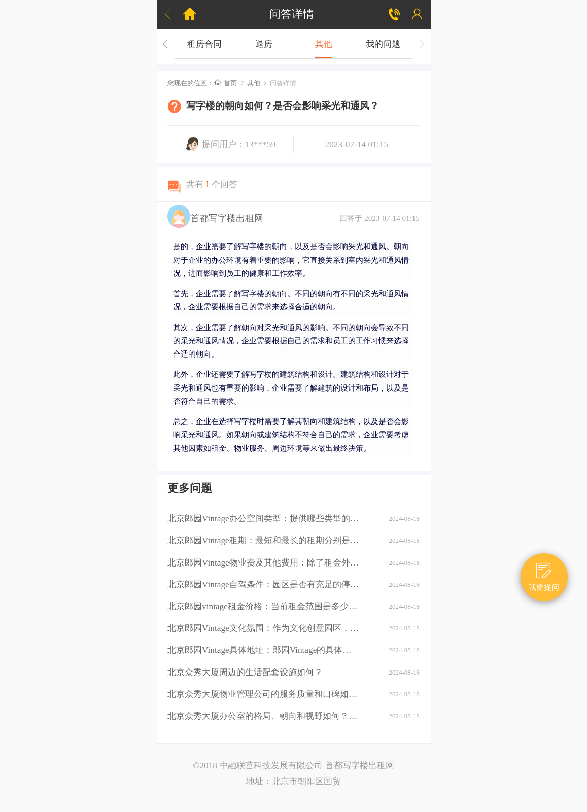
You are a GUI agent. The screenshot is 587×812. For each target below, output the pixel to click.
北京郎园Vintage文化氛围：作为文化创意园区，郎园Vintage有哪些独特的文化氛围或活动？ (263, 628)
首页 (225, 83)
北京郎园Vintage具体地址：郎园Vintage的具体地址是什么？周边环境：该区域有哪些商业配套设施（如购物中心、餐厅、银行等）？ (263, 650)
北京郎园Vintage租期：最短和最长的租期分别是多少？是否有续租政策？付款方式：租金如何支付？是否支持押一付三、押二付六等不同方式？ (263, 540)
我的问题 (383, 44)
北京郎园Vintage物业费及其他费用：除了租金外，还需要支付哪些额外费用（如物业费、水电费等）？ (263, 563)
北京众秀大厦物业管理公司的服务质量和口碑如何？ (263, 694)
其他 (323, 44)
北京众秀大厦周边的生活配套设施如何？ (245, 672)
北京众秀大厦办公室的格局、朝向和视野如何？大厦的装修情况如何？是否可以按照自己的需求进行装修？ (263, 716)
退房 (263, 44)
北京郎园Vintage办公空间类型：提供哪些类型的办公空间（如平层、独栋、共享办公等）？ (263, 518)
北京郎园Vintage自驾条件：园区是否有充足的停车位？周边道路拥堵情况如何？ (263, 584)
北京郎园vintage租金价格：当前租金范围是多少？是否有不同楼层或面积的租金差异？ (263, 606)
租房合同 (204, 44)
